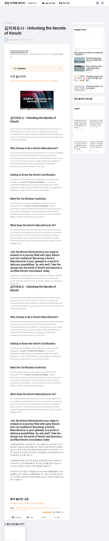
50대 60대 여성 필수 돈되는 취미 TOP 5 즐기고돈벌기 (94, 78)
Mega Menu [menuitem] (32, 3)
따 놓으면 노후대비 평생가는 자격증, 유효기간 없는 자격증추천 (34, 81)
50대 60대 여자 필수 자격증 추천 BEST (94, 87)
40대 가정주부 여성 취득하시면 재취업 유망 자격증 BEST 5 (88, 53)
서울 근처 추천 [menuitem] (48, 3)
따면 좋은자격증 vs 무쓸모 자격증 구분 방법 (26, 503)
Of (60, 508)
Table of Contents (19, 51)
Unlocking (24, 510)
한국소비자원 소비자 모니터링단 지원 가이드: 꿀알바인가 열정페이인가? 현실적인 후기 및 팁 (80, 145)
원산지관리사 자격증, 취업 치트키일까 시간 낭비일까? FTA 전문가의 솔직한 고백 (96, 123)
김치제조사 (10, 23)
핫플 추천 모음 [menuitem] (64, 3)
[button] (97, 3)
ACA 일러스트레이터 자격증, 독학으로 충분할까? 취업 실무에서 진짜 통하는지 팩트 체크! (80, 124)
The (18, 510)
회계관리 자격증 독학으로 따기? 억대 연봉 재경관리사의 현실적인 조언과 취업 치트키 (96, 145)
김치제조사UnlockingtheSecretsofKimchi (38, 508)
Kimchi (55, 508)
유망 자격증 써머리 (14, 3)
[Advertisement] (43, 14)
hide (25, 51)
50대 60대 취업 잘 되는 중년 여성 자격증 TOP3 (93, 59)
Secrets (12, 510)
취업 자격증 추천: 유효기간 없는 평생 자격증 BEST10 (94, 68)
